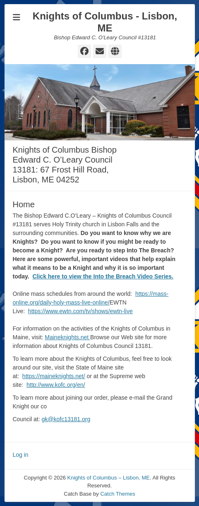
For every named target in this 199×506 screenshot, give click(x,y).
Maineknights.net (67, 337)
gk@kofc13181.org (66, 419)
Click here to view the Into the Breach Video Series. (102, 276)
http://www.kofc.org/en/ (55, 384)
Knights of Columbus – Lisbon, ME (108, 478)
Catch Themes (117, 494)
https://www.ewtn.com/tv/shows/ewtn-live (80, 311)
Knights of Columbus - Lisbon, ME (105, 22)
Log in (21, 454)
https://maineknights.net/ (53, 376)
